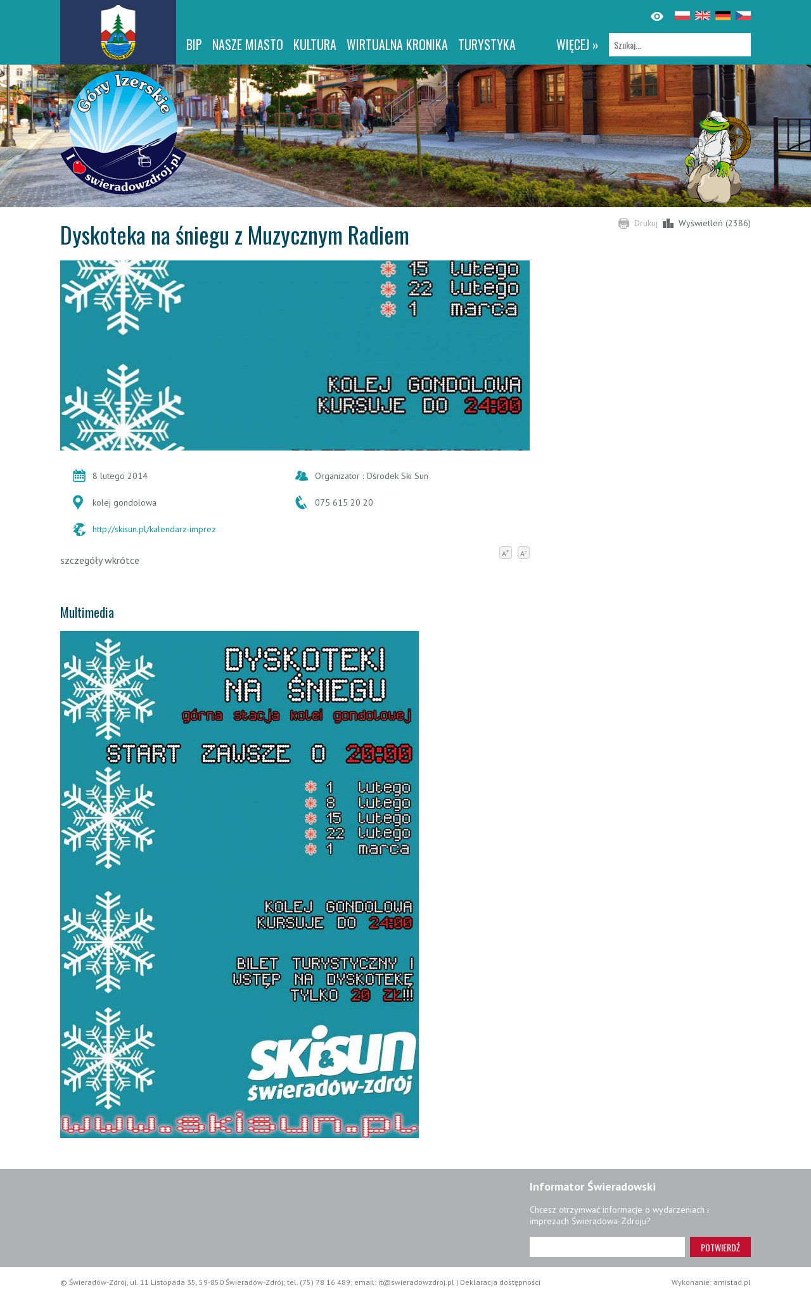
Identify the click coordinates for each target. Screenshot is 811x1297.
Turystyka (487, 44)
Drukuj (646, 223)
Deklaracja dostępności (500, 1282)
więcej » (577, 44)
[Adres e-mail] (607, 1247)
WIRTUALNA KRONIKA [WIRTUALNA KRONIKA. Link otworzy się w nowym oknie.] (397, 44)
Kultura (314, 44)
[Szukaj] (680, 44)
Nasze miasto (247, 44)
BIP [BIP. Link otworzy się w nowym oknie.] (194, 44)
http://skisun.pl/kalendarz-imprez (154, 529)
